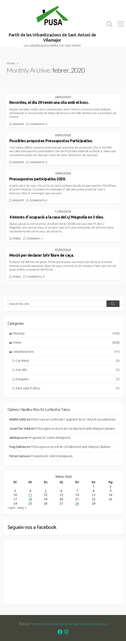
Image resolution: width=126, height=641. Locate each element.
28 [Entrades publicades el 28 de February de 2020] (77, 503)
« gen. (12, 507)
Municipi (18, 124)
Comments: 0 (38, 124)
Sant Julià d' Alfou (67, 388)
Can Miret (67, 361)
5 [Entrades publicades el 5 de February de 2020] (45, 491)
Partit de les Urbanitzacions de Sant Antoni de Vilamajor (68, 624)
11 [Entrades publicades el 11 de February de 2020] (30, 495)
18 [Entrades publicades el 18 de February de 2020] (30, 499)
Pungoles (67, 379)
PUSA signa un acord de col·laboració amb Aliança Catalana (75, 428)
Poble (17, 238)
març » (22, 507)
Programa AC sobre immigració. (50, 437)
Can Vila (67, 370)
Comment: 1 (35, 238)
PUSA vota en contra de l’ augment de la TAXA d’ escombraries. (73, 419)
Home (11, 63)
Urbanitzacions (66, 351)
